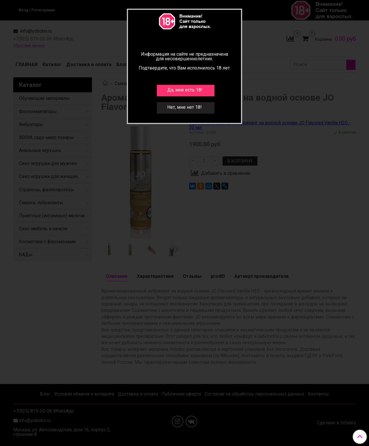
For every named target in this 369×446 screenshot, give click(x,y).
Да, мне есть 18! (184, 90)
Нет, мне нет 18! (184, 107)
